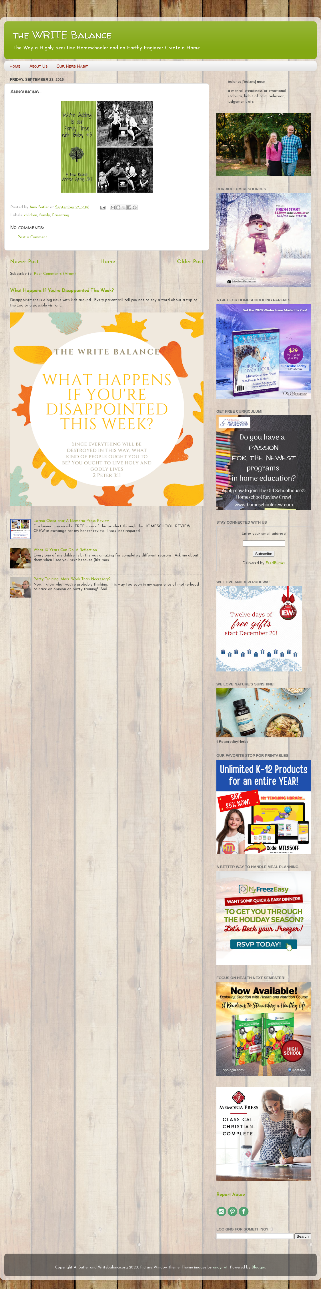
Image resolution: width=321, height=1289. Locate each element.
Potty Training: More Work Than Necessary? (72, 579)
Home (15, 66)
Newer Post (24, 262)
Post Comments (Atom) (55, 274)
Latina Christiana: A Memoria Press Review (71, 521)
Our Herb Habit (72, 66)
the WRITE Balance (62, 35)
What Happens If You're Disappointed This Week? (62, 291)
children (30, 215)
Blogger (258, 1267)
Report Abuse (230, 1195)
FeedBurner (275, 563)
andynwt (220, 1267)
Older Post (190, 262)
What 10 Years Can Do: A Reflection (65, 550)
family (44, 215)
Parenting (60, 215)
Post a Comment (32, 237)
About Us (38, 66)
